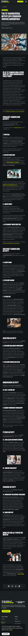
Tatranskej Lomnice (17, 127)
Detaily (11, 630)
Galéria (3, 623)
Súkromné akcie (18, 623)
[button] (25, 1)
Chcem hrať (6, 611)
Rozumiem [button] (5, 634)
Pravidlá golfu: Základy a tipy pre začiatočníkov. (14, 111)
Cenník (16, 619)
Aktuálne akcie (17, 621)
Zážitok (3, 619)
